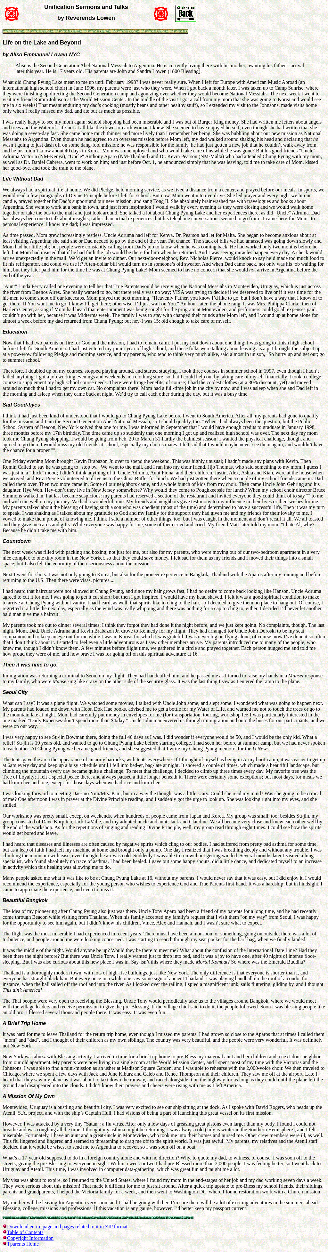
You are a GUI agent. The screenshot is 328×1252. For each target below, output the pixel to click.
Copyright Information (30, 1238)
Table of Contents (25, 1232)
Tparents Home (23, 1244)
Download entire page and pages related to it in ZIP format (67, 1226)
